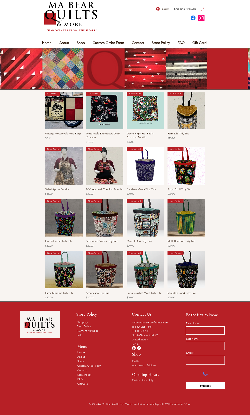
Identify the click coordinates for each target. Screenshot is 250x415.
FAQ (79, 335)
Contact (82, 370)
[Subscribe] (205, 385)
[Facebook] (193, 18)
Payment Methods (87, 330)
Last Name (192, 338)
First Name (192, 323)
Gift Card (82, 383)
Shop (80, 361)
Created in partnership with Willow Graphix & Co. (161, 403)
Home (81, 352)
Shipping (82, 322)
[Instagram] (201, 18)
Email (189, 352)
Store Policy (84, 326)
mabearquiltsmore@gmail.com (150, 322)
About (81, 356)
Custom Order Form (89, 365)
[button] (202, 9)
